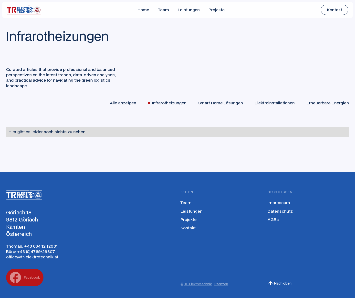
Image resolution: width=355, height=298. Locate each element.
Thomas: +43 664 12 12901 (32, 246)
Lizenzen (221, 284)
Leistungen (189, 9)
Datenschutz (280, 211)
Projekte (217, 9)
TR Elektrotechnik (198, 284)
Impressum (279, 202)
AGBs (273, 219)
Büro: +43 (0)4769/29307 (30, 251)
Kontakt (188, 228)
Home (143, 9)
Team (163, 9)
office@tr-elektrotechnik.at (32, 257)
